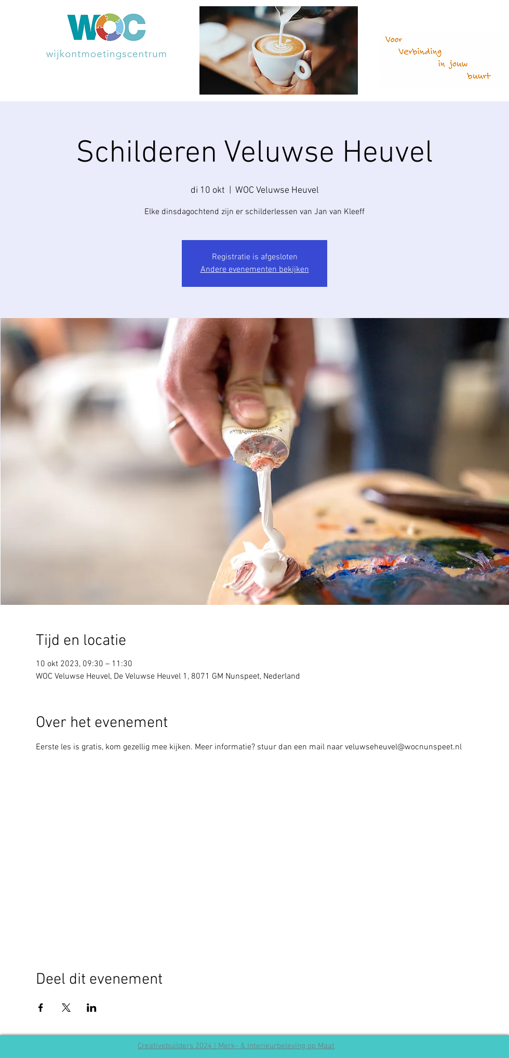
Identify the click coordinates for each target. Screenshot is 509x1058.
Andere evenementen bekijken (254, 269)
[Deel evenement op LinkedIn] (92, 1007)
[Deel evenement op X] (66, 1007)
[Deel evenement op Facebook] (41, 1007)
